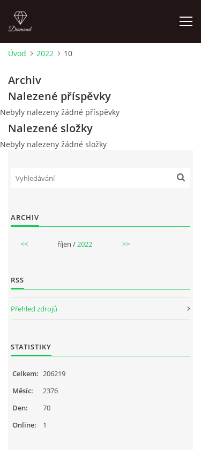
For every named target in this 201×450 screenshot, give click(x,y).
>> (126, 244)
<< (24, 244)
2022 (45, 53)
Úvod (17, 53)
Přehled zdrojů (34, 309)
